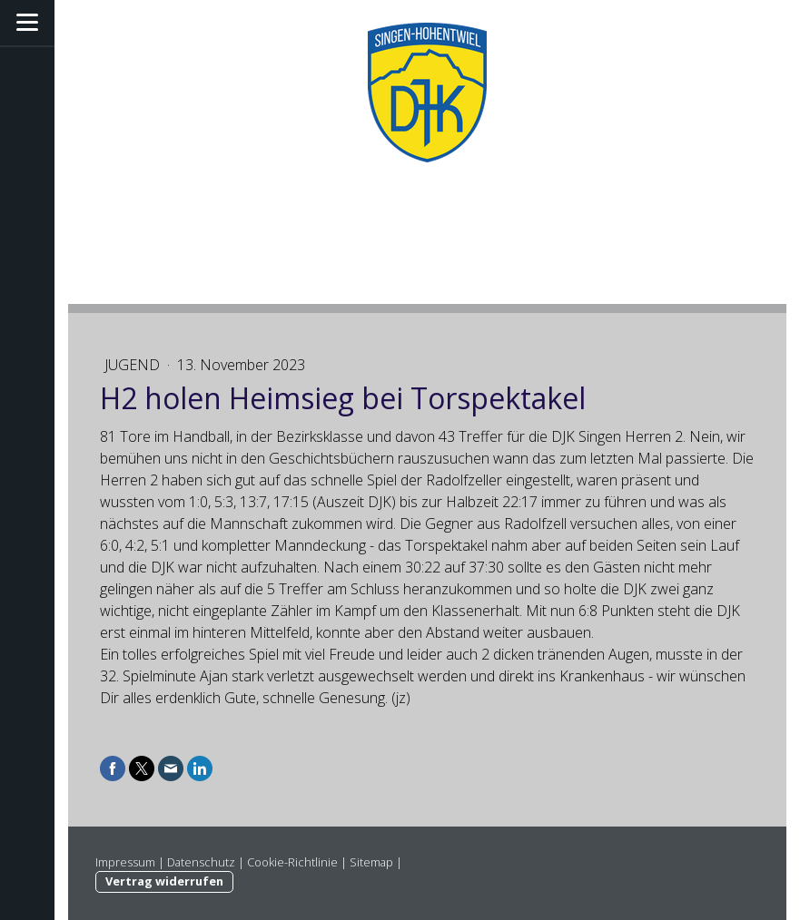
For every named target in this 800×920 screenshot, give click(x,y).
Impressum (125, 862)
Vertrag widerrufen (164, 881)
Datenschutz (201, 862)
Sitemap (371, 862)
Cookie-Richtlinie (292, 862)
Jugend (133, 365)
